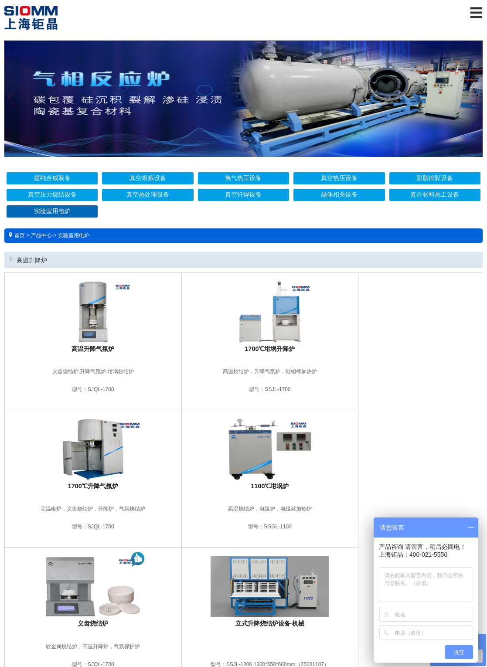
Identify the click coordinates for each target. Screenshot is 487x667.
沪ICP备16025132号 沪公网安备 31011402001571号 (243, 632)
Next (476, 105)
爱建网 (256, 643)
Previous (11, 105)
